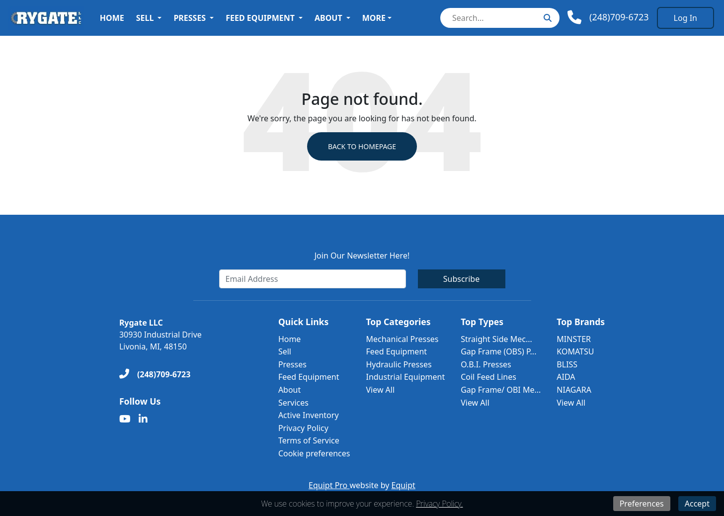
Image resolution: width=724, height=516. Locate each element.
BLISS (567, 364)
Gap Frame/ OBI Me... (501, 389)
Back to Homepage (362, 146)
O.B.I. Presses (486, 364)
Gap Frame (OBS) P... (498, 351)
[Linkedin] (143, 419)
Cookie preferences (314, 453)
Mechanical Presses (402, 339)
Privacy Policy (303, 428)
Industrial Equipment (405, 376)
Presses (189, 17)
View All (380, 389)
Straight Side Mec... (496, 339)
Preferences (642, 503)
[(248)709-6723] (155, 374)
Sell (145, 17)
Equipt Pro (329, 485)
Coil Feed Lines (488, 376)
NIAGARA (574, 389)
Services (293, 402)
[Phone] (608, 17)
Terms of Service (308, 440)
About (328, 17)
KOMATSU (575, 351)
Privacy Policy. (439, 503)
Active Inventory (308, 415)
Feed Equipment (260, 17)
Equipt (403, 485)
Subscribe (461, 278)
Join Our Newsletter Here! (362, 255)
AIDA (566, 376)
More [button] (374, 17)
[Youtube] (125, 419)
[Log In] (685, 18)
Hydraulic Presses (398, 364)
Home (112, 17)
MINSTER (574, 339)
